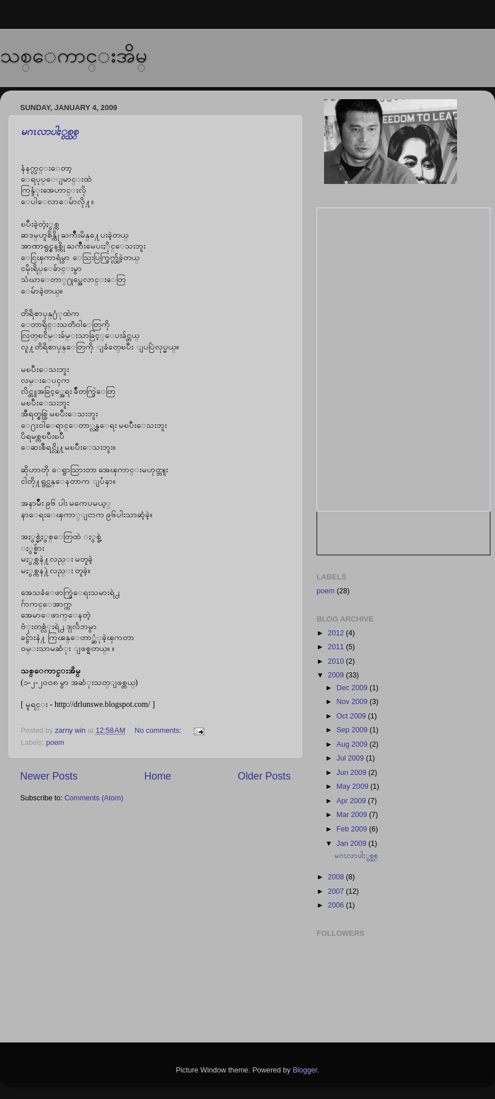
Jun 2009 (352, 773)
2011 (337, 647)
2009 (337, 675)
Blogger (304, 1070)
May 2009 (354, 786)
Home (157, 776)
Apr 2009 (352, 801)
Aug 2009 (353, 744)
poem (55, 743)
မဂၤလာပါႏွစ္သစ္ (49, 131)
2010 (337, 661)
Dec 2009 (353, 688)
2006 (337, 905)
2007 (337, 891)
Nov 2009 (353, 702)
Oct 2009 (352, 716)
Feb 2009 (353, 829)
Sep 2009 (353, 730)
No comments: (159, 731)
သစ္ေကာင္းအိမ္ (73, 55)
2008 (337, 877)
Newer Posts (49, 776)
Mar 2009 (353, 815)
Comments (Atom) (93, 798)
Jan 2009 (352, 844)
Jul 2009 (351, 758)
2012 (337, 633)
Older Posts (264, 776)
